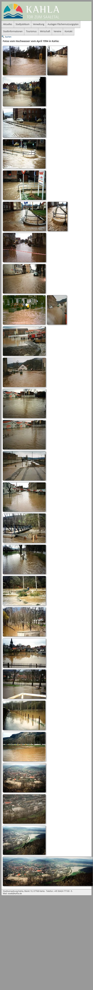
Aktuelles (7, 24)
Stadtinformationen (13, 31)
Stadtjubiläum (23, 24)
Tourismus (31, 31)
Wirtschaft (45, 31)
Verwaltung (38, 24)
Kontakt (68, 31)
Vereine (57, 31)
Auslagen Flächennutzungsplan (63, 24)
